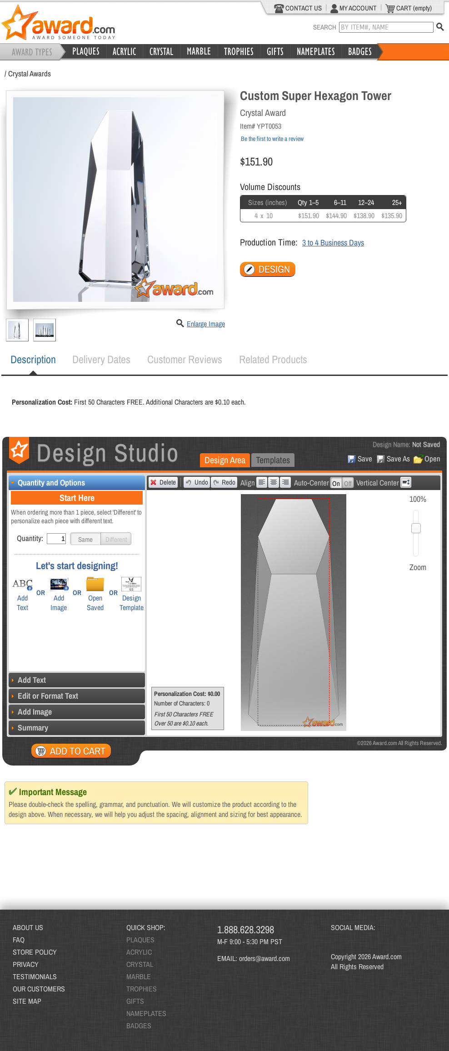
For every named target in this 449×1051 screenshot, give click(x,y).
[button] (85, 538)
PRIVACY (26, 964)
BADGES (138, 1026)
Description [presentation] (33, 359)
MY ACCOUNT (353, 8)
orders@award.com (264, 958)
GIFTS (135, 1001)
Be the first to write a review (272, 139)
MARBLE (138, 976)
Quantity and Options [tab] (47, 482)
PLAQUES (140, 940)
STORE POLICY (35, 952)
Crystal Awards (29, 73)
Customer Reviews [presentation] (184, 359)
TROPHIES (141, 989)
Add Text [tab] (27, 680)
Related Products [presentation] (273, 359)
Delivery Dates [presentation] (101, 359)
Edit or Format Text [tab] (43, 695)
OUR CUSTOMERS (39, 989)
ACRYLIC (139, 952)
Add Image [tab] (30, 711)
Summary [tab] (28, 727)
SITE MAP (27, 1001)
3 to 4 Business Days (333, 242)
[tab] (33, 359)
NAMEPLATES (146, 1013)
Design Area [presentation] (225, 460)
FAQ (19, 940)
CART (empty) (408, 8)
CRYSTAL (139, 964)
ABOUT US (28, 927)
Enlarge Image (206, 324)
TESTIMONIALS (35, 976)
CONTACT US (298, 8)
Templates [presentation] (273, 460)
